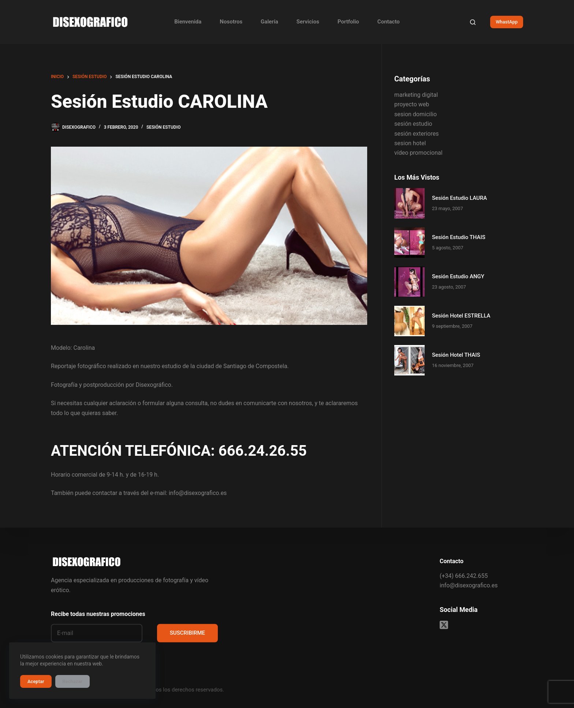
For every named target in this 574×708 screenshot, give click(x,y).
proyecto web (411, 104)
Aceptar (35, 681)
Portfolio (348, 21)
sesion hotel (410, 143)
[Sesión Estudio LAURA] (409, 203)
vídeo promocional (418, 152)
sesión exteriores (416, 133)
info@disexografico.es (468, 585)
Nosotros (231, 21)
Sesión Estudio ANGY (458, 276)
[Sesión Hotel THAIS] (409, 360)
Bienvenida (187, 21)
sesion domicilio (415, 114)
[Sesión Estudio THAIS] (409, 242)
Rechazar (72, 681)
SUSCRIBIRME (187, 633)
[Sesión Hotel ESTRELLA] (409, 321)
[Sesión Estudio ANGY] (409, 282)
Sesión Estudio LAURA (459, 198)
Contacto (388, 21)
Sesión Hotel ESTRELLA (461, 315)
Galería (269, 21)
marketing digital (416, 94)
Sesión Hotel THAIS (456, 355)
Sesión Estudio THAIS (458, 237)
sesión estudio (163, 127)
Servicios (308, 21)
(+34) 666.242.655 (464, 575)
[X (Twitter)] (444, 624)
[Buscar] (473, 22)
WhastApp (507, 22)
